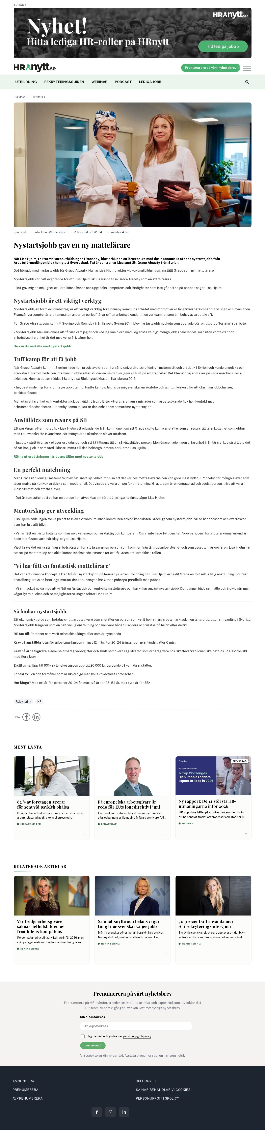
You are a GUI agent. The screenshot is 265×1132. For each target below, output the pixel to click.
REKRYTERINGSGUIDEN (64, 82)
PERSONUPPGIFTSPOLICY (157, 1098)
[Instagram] (110, 1112)
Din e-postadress (92, 1017)
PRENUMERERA (25, 1090)
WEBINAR (99, 82)
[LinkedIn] (124, 1112)
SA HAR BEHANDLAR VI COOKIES (163, 1090)
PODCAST (123, 82)
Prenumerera (93, 1045)
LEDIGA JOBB (150, 82)
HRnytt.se (19, 96)
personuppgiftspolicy (137, 1036)
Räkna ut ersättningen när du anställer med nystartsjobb (58, 457)
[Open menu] (247, 68)
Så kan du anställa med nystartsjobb (42, 346)
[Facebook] (96, 1112)
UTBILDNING (26, 82)
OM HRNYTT (146, 1081)
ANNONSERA (23, 1081)
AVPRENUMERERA (27, 1098)
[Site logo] (35, 67)
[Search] (246, 82)
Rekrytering (38, 96)
